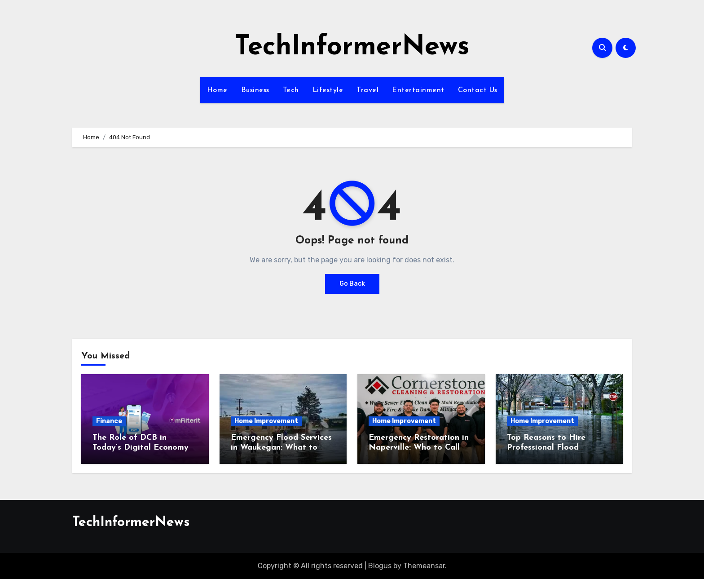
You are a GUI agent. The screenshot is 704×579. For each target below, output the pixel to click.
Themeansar (424, 565)
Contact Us (477, 90)
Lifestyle (327, 90)
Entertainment (418, 90)
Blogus (380, 565)
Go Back (352, 283)
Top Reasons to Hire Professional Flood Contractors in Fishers (549, 447)
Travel (367, 90)
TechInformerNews (352, 47)
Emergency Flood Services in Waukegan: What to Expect (281, 447)
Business (255, 90)
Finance (109, 421)
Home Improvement (266, 421)
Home (217, 90)
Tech (291, 90)
